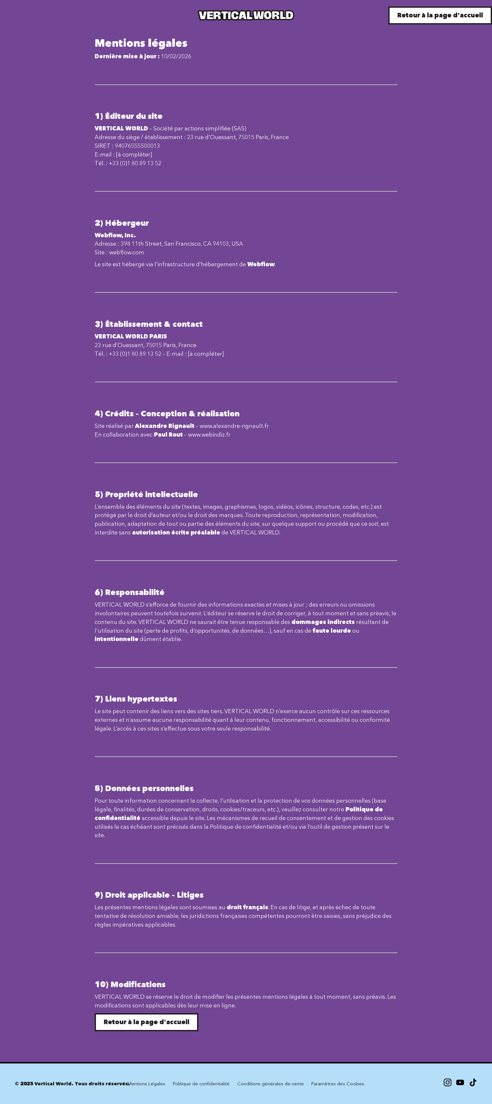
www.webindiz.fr (209, 434)
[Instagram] (447, 1084)
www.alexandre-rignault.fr (234, 425)
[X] (460, 1084)
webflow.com (126, 252)
